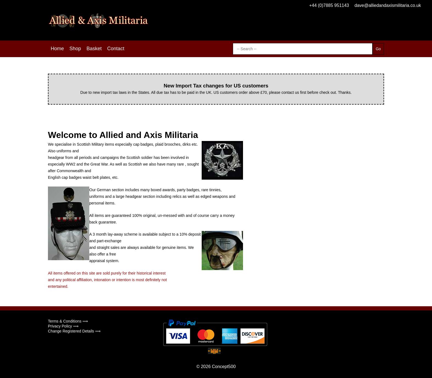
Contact (115, 48)
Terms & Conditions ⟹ (68, 321)
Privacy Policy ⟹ (63, 326)
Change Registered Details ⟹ (74, 331)
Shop (75, 48)
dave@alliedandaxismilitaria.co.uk (388, 5)
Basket (94, 48)
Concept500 (224, 366)
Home (57, 48)
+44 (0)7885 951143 (329, 5)
